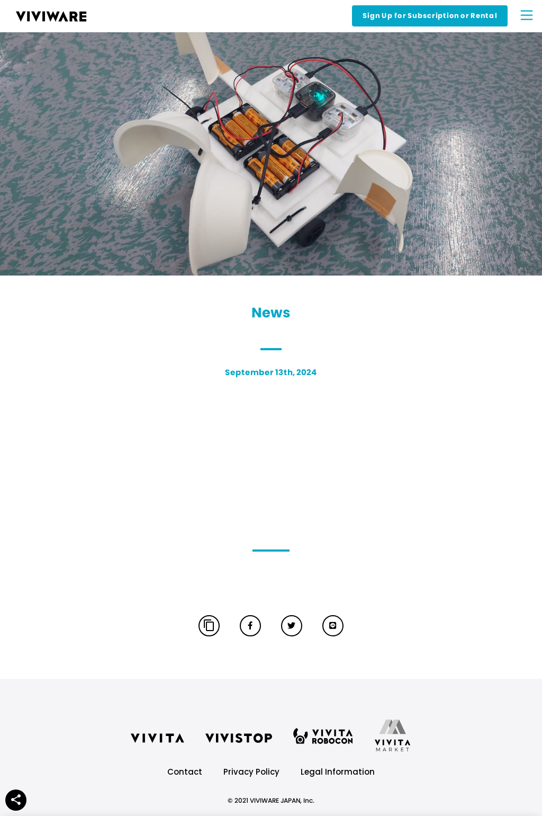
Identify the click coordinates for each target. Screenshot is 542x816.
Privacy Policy (251, 771)
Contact (184, 771)
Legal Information (338, 771)
